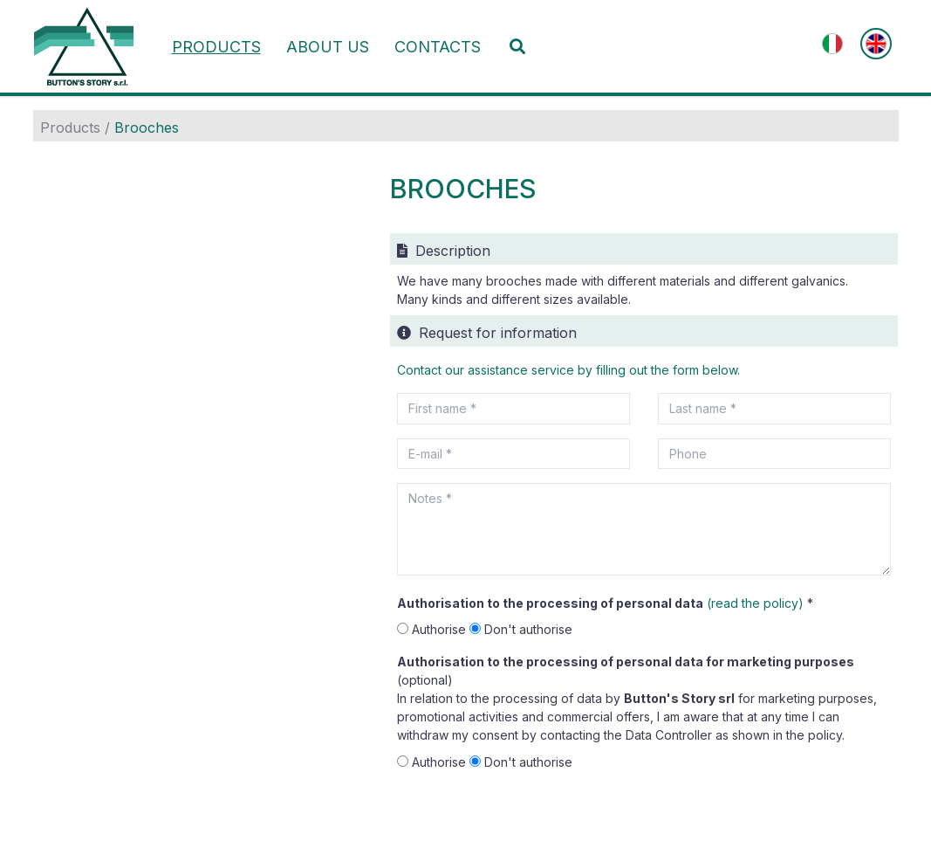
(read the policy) (755, 603)
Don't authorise (520, 629)
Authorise (433, 629)
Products (216, 47)
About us (327, 47)
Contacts (437, 47)
